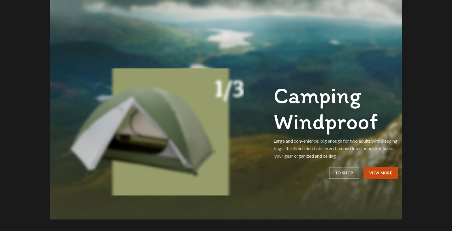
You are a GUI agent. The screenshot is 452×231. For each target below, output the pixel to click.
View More (380, 173)
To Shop (344, 173)
